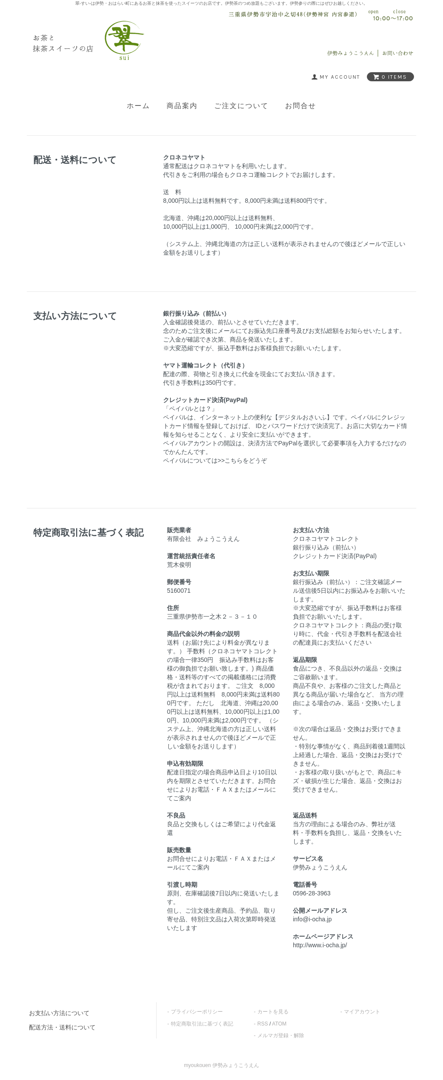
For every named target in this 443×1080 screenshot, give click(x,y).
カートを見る (273, 1012)
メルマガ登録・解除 (280, 1035)
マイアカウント (362, 1012)
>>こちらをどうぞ (242, 460)
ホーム (138, 105)
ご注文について (241, 105)
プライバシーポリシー (197, 1012)
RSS (262, 1024)
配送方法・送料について (62, 1027)
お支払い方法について (59, 1013)
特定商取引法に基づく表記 (202, 1024)
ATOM (279, 1024)
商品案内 (182, 105)
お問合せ (300, 105)
